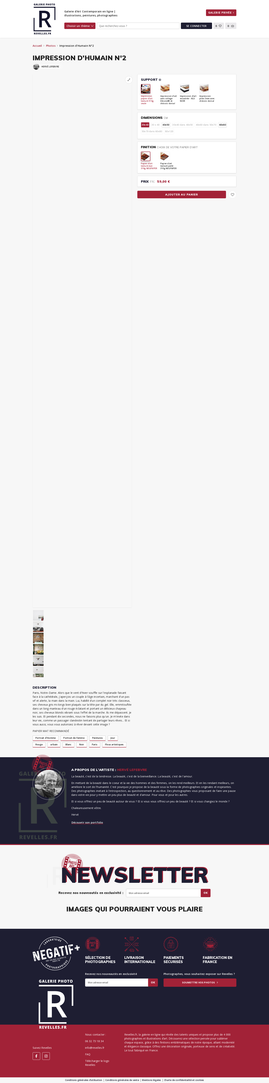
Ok (206, 892)
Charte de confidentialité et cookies (184, 1080)
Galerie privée (221, 12)
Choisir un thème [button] (80, 26)
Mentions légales (151, 1080)
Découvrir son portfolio (87, 822)
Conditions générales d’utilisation (83, 1080)
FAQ (88, 1054)
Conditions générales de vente (122, 1080)
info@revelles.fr (95, 1047)
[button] (218, 26)
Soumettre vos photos (200, 982)
